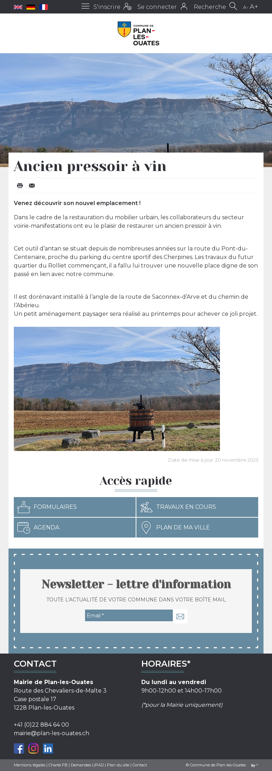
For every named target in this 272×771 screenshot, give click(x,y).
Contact (139, 764)
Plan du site (118, 764)
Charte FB (58, 764)
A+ (254, 7)
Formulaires (47, 507)
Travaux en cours (178, 507)
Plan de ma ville (175, 527)
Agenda (38, 527)
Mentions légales (29, 764)
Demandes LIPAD (87, 764)
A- (245, 7)
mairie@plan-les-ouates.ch (51, 733)
